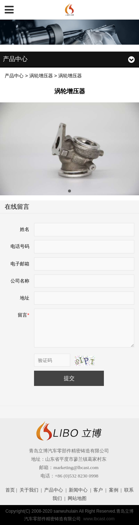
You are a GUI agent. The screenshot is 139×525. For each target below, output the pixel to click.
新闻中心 (78, 490)
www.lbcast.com (99, 518)
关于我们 (29, 490)
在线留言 (17, 206)
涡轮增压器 (41, 75)
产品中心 (14, 75)
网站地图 (77, 498)
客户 (98, 490)
